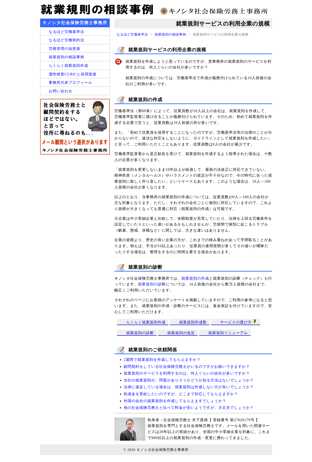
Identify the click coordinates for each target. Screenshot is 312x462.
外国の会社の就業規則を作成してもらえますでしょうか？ (175, 401)
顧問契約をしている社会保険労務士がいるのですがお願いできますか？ (187, 366)
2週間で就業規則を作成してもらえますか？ (162, 360)
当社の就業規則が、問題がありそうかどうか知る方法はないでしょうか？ (189, 380)
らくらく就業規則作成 (146, 322)
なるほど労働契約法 (66, 40)
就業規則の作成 (195, 278)
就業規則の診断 (152, 284)
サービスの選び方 (238, 321)
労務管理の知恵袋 (64, 49)
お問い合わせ (60, 91)
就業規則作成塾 (193, 322)
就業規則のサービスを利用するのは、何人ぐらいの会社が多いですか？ (187, 373)
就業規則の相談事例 (170, 34)
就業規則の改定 (181, 333)
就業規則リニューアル (228, 333)
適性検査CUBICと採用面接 (73, 74)
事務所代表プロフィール (70, 82)
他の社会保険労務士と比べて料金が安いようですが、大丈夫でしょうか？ (189, 408)
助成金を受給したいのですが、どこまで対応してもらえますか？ (181, 394)
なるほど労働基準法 (132, 34)
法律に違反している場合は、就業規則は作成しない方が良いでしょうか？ (189, 387)
